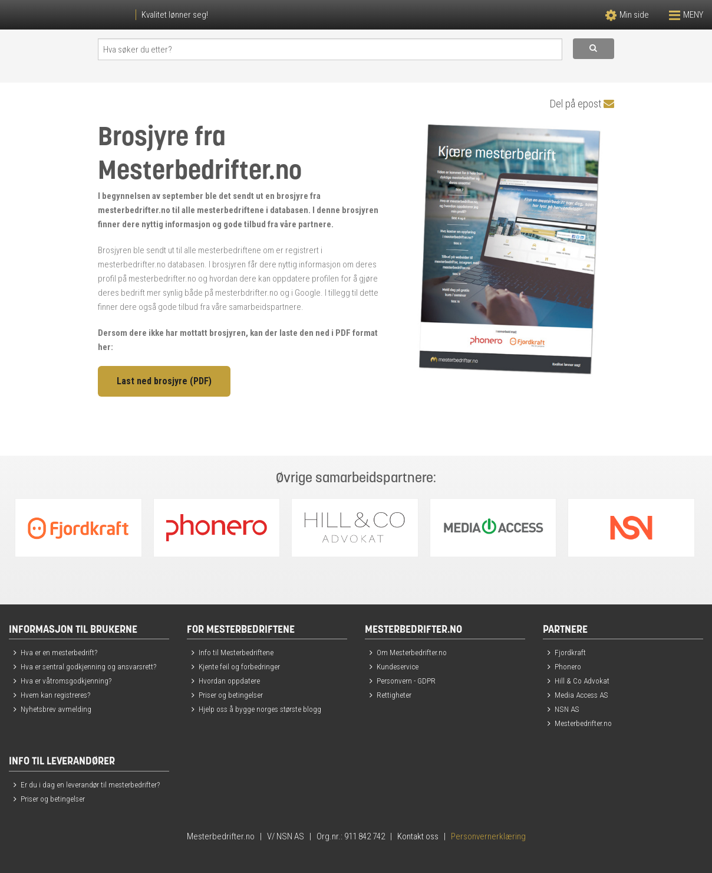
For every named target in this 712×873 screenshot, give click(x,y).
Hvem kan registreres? (55, 694)
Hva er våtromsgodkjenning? (66, 680)
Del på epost (582, 103)
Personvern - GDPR (406, 680)
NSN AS (567, 709)
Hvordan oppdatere (229, 680)
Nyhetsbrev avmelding (56, 709)
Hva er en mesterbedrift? (59, 652)
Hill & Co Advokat (582, 680)
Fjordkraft (570, 652)
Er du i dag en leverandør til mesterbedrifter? (90, 784)
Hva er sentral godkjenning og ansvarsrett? (88, 666)
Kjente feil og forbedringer (239, 666)
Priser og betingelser (231, 694)
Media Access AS (581, 694)
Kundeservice (397, 666)
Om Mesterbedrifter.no (412, 652)
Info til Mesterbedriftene (236, 652)
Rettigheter (394, 694)
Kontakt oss (418, 836)
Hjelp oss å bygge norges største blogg (260, 709)
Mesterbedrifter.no (583, 723)
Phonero (568, 666)
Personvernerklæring (488, 836)
